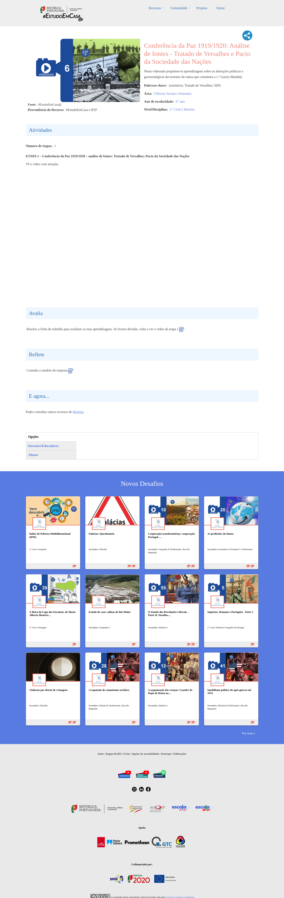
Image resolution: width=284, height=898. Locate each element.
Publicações (180, 753)
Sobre (101, 753)
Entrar (220, 8)
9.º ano (180, 101)
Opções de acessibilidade (145, 753)
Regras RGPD (113, 753)
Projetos (201, 8)
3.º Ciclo (175, 109)
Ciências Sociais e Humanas (172, 93)
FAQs (126, 753)
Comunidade (178, 8)
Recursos (155, 8)
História (189, 109)
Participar (166, 753)
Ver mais (247, 733)
